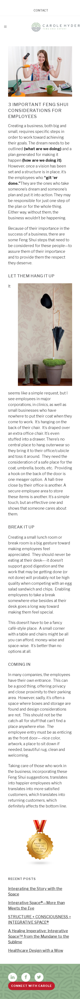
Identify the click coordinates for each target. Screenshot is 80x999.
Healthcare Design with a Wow (35, 950)
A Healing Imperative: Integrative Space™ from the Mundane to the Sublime (38, 936)
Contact (40, 10)
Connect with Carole (31, 985)
